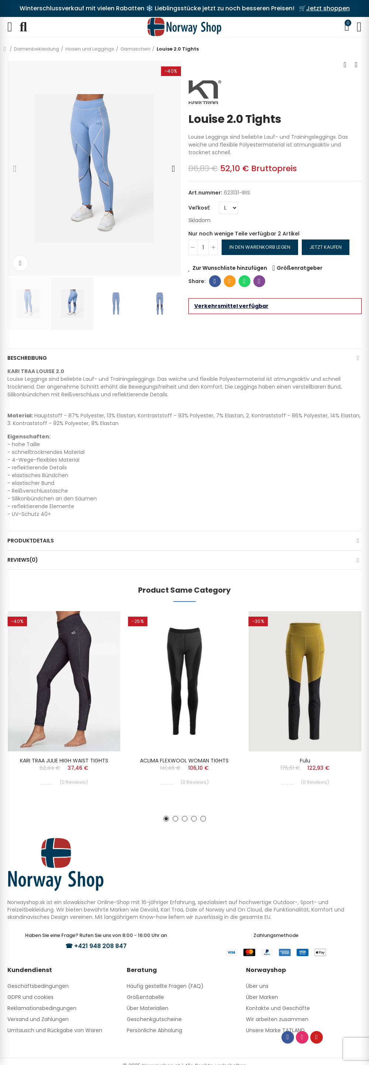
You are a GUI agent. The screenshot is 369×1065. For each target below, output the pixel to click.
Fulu (305, 760)
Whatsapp (244, 281)
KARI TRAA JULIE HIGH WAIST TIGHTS (64, 760)
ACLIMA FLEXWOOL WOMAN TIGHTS (184, 760)
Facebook (214, 281)
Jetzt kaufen (326, 247)
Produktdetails (30, 540)
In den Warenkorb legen (259, 247)
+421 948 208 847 (100, 946)
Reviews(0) (22, 559)
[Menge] (203, 247)
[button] (14, 168)
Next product (356, 64)
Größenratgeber (299, 268)
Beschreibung (27, 358)
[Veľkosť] (228, 207)
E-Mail (229, 281)
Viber (259, 281)
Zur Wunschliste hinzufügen (229, 268)
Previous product (345, 64)
